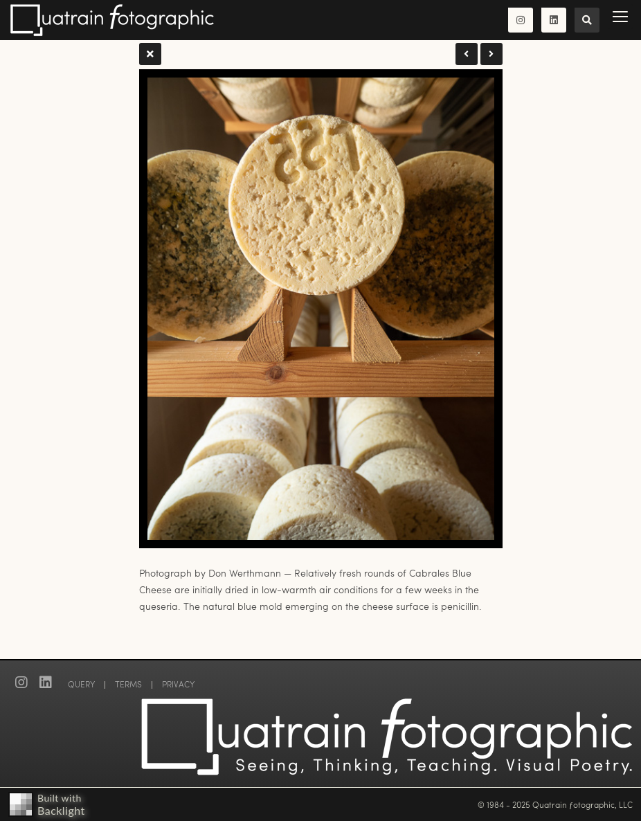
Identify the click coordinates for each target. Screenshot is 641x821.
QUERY (81, 683)
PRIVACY (178, 683)
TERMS (128, 683)
